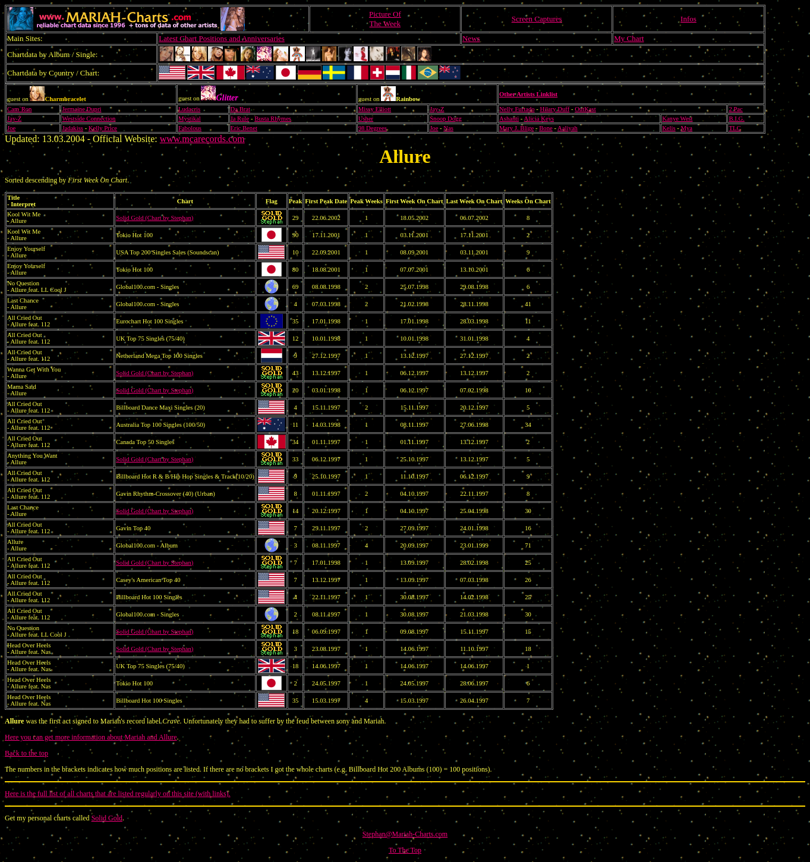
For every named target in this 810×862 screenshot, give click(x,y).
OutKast (585, 109)
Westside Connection (88, 118)
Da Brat (240, 109)
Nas (448, 128)
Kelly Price (103, 128)
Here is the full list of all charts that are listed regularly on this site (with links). (118, 793)
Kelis (669, 128)
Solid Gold (107, 818)
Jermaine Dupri (81, 109)
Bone (546, 128)
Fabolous (189, 128)
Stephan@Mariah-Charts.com (405, 834)
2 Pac (735, 109)
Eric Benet (244, 128)
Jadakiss (72, 128)
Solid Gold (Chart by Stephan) (154, 218)
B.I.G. (736, 118)
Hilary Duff (554, 109)
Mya (687, 128)
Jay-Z (437, 109)
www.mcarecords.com (202, 139)
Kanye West (677, 118)
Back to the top (26, 753)
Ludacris (189, 109)
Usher (365, 118)
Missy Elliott (374, 109)
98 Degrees (372, 128)
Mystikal (189, 118)
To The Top (405, 850)
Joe (11, 128)
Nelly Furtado (517, 109)
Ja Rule (240, 118)
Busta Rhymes (272, 118)
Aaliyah (567, 128)
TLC (734, 128)
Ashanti (509, 118)
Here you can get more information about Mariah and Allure (91, 737)
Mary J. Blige (516, 128)
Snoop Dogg (446, 118)
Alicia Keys (539, 118)
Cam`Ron (19, 109)
